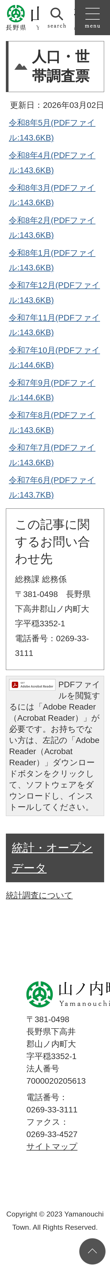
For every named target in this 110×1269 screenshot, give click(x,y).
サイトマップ (51, 1146)
